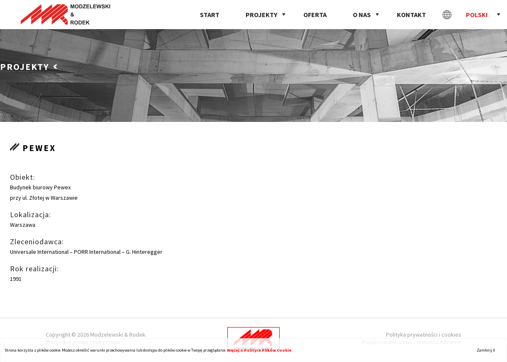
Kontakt (411, 14)
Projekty (261, 14)
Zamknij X (486, 350)
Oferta (315, 14)
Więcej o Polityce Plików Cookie (259, 350)
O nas (362, 14)
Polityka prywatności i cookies (423, 334)
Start (209, 14)
